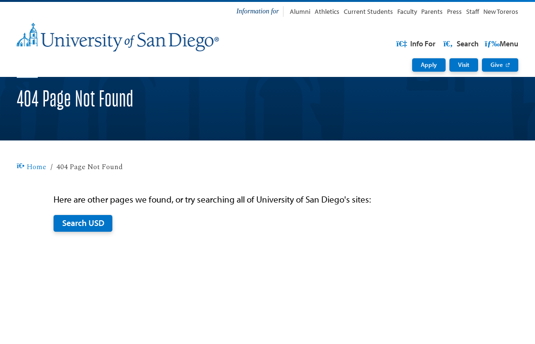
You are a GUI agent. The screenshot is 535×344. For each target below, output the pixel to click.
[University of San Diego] (117, 37)
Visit (463, 64)
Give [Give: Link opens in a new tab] (497, 64)
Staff (472, 11)
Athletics (327, 11)
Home (31, 197)
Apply (429, 64)
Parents (432, 11)
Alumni (300, 11)
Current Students (368, 11)
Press (454, 11)
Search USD (83, 253)
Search (499, 43)
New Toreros (500, 11)
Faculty (407, 11)
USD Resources (443, 43)
